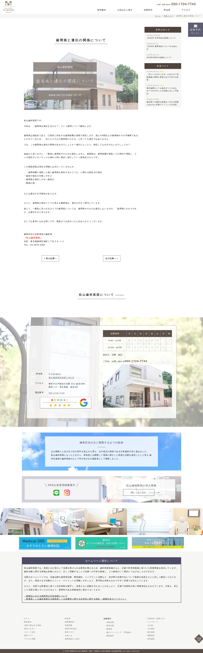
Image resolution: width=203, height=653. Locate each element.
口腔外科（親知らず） (156, 618)
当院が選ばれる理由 (32, 625)
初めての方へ (30, 629)
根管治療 (110, 625)
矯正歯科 (151, 632)
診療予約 (195, 31)
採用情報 (68, 625)
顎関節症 (151, 635)
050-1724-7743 (57, 393)
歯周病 (109, 629)
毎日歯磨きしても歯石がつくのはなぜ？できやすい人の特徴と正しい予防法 (163, 90)
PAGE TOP (198, 639)
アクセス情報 (30, 639)
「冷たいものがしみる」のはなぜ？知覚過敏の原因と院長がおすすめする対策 (163, 76)
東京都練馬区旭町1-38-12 (61, 377)
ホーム (26, 618)
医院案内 (101, 10)
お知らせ (68, 635)
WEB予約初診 (70, 629)
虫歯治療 (110, 622)
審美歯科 (110, 636)
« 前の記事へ (50, 258)
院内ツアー (29, 635)
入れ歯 (150, 625)
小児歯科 (151, 629)
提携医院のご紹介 (72, 639)
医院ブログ (69, 632)
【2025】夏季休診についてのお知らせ (162, 46)
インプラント (152, 622)
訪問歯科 (151, 639)
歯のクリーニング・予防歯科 (118, 632)
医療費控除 (69, 622)
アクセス (186, 10)
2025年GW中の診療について (159, 56)
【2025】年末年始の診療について (161, 36)
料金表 (167, 10)
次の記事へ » (111, 258)
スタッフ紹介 (30, 632)
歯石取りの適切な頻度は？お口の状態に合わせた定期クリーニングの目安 (163, 102)
